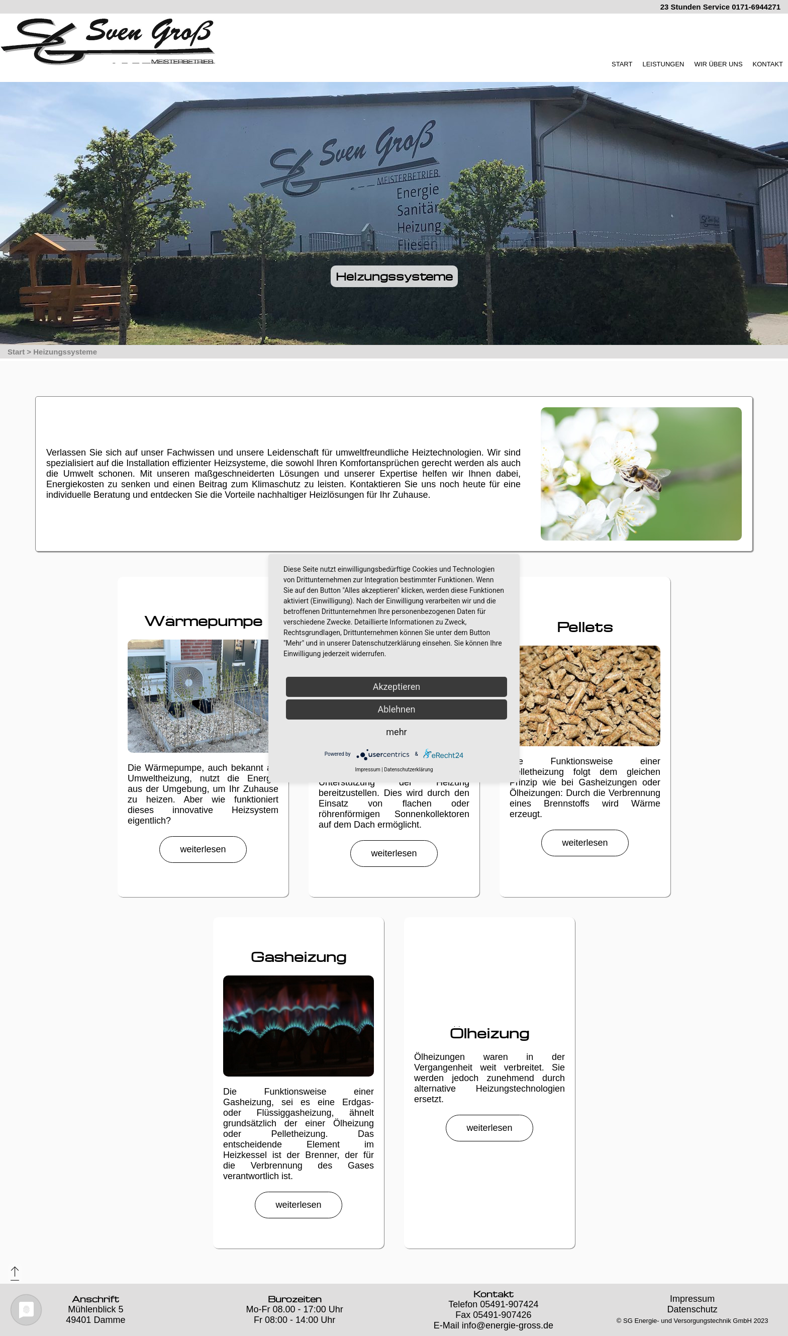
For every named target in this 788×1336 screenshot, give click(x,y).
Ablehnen (396, 709)
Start (16, 351)
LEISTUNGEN (663, 64)
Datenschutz (692, 1309)
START (622, 64)
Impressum (692, 1299)
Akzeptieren (397, 686)
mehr (396, 732)
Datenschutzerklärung (408, 769)
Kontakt (493, 1294)
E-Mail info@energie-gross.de (493, 1325)
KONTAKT (768, 64)
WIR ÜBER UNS (719, 64)
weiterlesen (203, 849)
